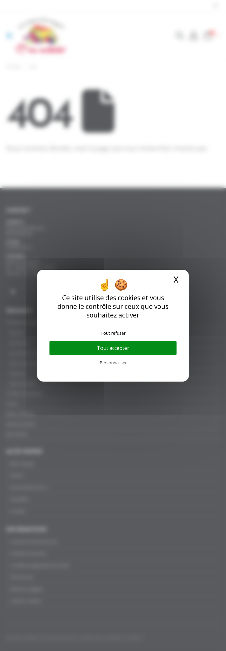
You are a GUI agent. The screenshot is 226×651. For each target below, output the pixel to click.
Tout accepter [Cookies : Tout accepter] (113, 348)
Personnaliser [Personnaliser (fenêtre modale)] (113, 363)
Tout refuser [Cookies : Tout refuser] (113, 333)
